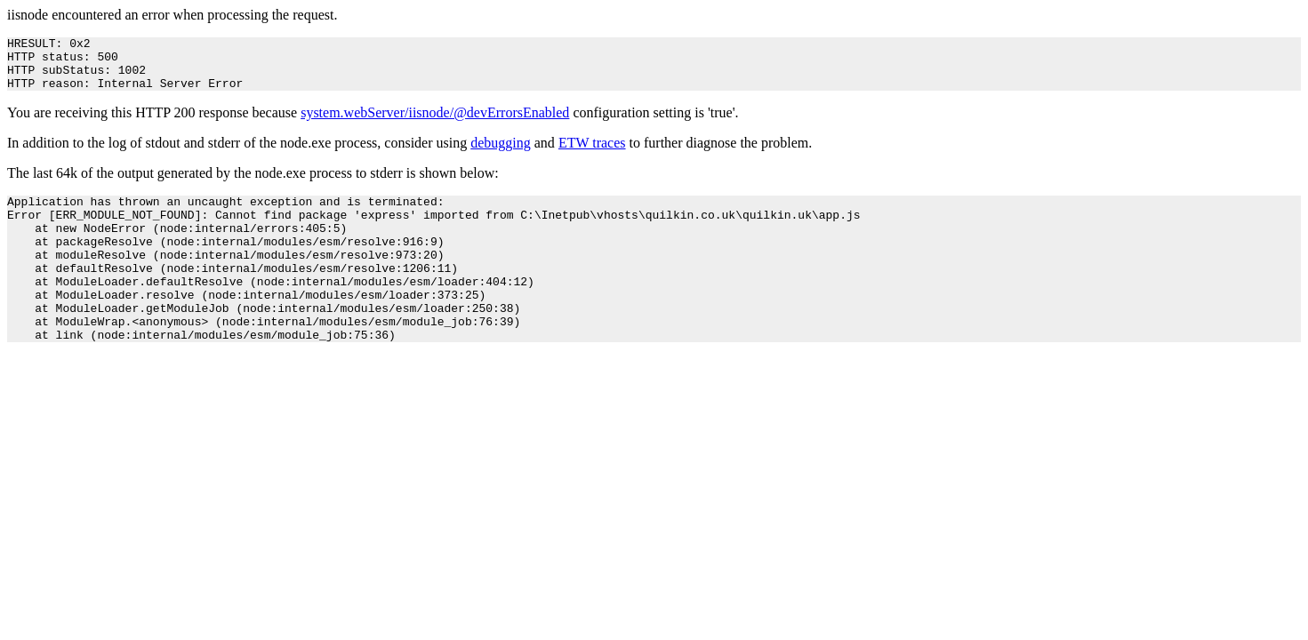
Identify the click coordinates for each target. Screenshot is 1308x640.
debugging (500, 153)
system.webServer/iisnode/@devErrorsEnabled (435, 123)
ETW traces (592, 153)
